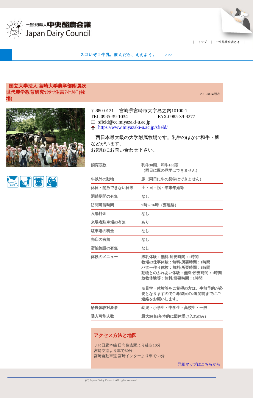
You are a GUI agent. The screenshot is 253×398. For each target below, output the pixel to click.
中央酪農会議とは (228, 41)
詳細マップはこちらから (199, 364)
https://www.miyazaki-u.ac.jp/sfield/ (133, 127)
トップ (202, 41)
